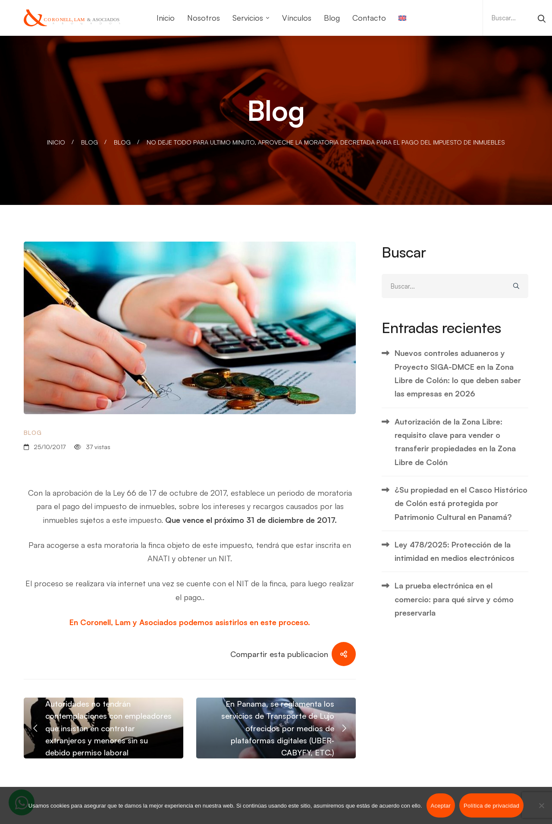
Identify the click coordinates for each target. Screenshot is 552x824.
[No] (541, 805)
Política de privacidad (491, 805)
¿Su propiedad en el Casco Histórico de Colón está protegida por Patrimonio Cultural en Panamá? (461, 503)
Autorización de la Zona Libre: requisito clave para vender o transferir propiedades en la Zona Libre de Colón (455, 442)
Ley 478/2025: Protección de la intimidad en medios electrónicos (454, 551)
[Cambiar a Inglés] (402, 18)
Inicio (56, 142)
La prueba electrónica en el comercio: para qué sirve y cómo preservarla (454, 599)
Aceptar (441, 805)
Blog (89, 142)
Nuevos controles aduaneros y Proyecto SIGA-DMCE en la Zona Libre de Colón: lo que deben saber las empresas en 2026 (458, 373)
